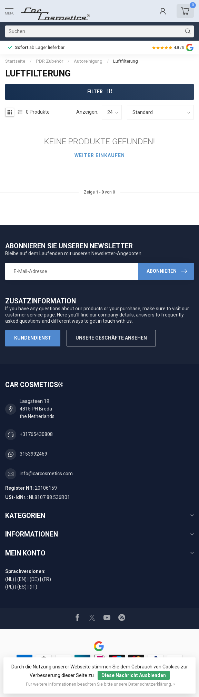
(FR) (46, 579)
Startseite (15, 61)
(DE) (34, 579)
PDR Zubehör (49, 61)
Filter (99, 91)
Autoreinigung (88, 61)
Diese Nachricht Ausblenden (133, 675)
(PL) (9, 587)
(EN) (22, 579)
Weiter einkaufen (99, 155)
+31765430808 (36, 434)
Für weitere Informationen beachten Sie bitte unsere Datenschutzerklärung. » (100, 684)
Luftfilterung (125, 61)
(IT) (33, 587)
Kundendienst (32, 338)
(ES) (22, 587)
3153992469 (33, 454)
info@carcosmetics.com (46, 473)
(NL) (9, 579)
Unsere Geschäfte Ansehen (111, 338)
